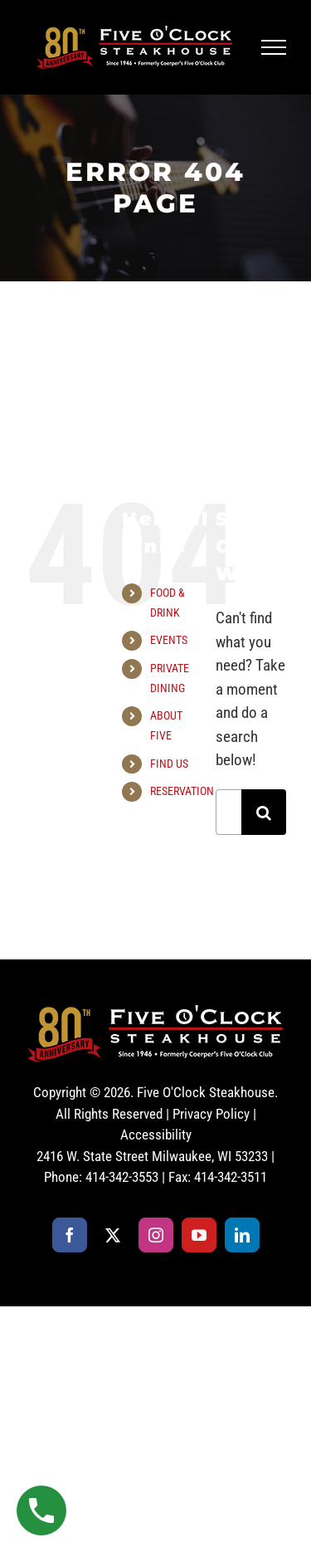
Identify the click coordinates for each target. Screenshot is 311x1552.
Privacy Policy (211, 1113)
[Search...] (228, 812)
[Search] (264, 812)
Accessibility (156, 1134)
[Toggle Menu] (274, 47)
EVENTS (168, 640)
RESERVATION (182, 791)
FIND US (169, 763)
